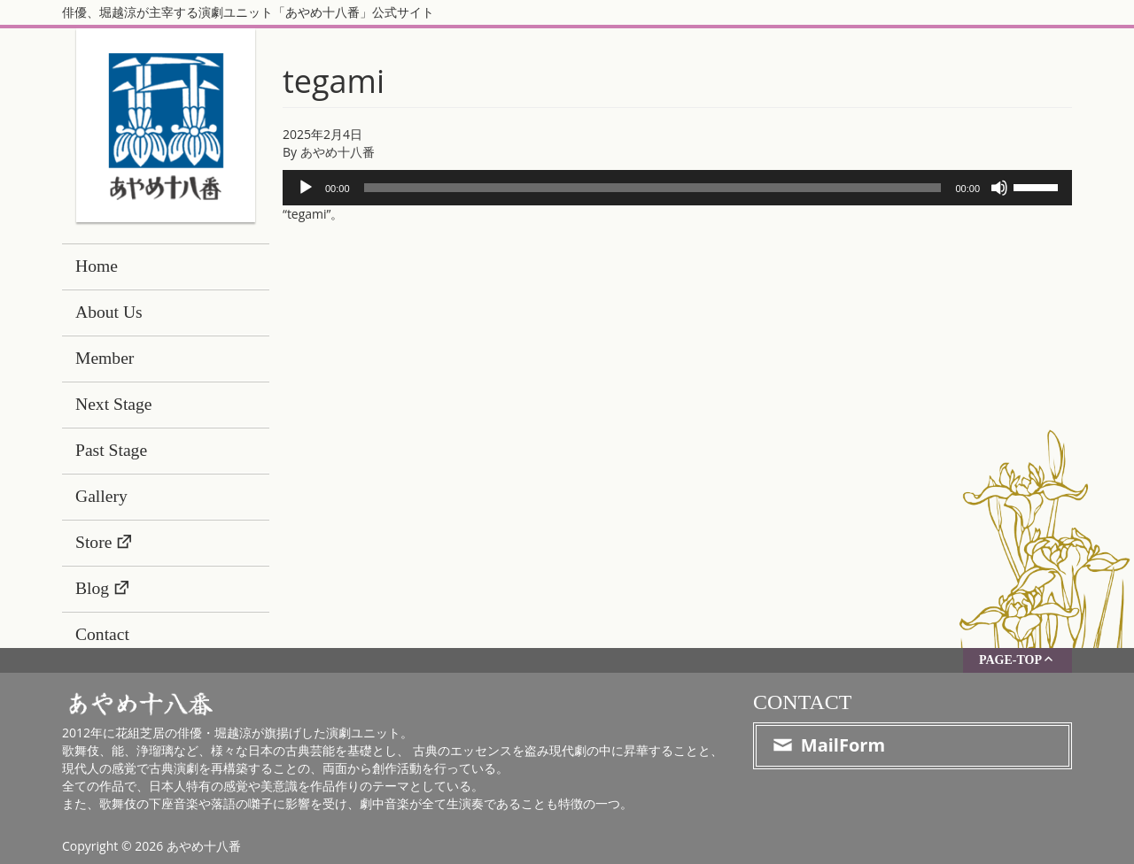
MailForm (828, 745)
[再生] (306, 188)
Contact (102, 634)
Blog (92, 588)
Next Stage (113, 404)
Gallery (101, 496)
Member (104, 358)
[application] (677, 187)
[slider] (653, 187)
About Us (109, 312)
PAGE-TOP (1017, 659)
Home (96, 266)
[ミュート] (999, 188)
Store (93, 542)
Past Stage (111, 450)
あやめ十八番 (337, 151)
